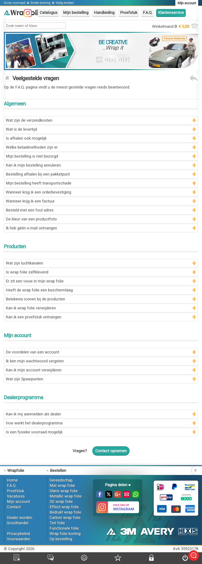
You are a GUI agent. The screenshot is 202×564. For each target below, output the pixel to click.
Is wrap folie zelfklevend (27, 272)
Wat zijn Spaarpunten (24, 379)
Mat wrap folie (62, 485)
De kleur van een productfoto (31, 219)
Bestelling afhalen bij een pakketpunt (38, 174)
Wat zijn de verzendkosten (29, 120)
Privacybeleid (18, 533)
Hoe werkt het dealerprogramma (34, 423)
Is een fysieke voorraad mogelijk (34, 432)
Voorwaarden (18, 539)
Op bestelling (61, 539)
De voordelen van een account (32, 352)
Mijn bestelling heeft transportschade (38, 183)
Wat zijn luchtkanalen (24, 263)
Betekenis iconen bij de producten (35, 299)
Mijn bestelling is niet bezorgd (32, 156)
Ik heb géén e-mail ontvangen (31, 228)
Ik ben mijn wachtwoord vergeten (35, 361)
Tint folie (57, 523)
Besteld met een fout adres (30, 210)
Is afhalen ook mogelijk (26, 138)
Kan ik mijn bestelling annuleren (33, 165)
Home (12, 480)
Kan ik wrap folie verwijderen (31, 308)
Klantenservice (171, 12)
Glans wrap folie (64, 491)
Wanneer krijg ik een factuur (30, 201)
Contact (14, 507)
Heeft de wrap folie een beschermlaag (39, 290)
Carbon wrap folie (65, 517)
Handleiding (104, 12)
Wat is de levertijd (21, 129)
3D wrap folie (61, 501)
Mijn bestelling (75, 12)
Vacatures (16, 496)
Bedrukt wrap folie (65, 512)
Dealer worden (19, 517)
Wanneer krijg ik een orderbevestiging (38, 192)
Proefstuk (128, 12)
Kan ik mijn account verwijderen (33, 370)
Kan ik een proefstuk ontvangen (33, 317)
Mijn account (18, 501)
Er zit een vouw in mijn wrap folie (35, 281)
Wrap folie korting (65, 533)
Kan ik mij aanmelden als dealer (33, 414)
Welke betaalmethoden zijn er (32, 147)
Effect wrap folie (64, 507)
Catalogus (48, 12)
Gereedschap (61, 480)
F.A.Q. (147, 12)
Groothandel (17, 523)
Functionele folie (64, 528)
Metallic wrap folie (66, 496)
